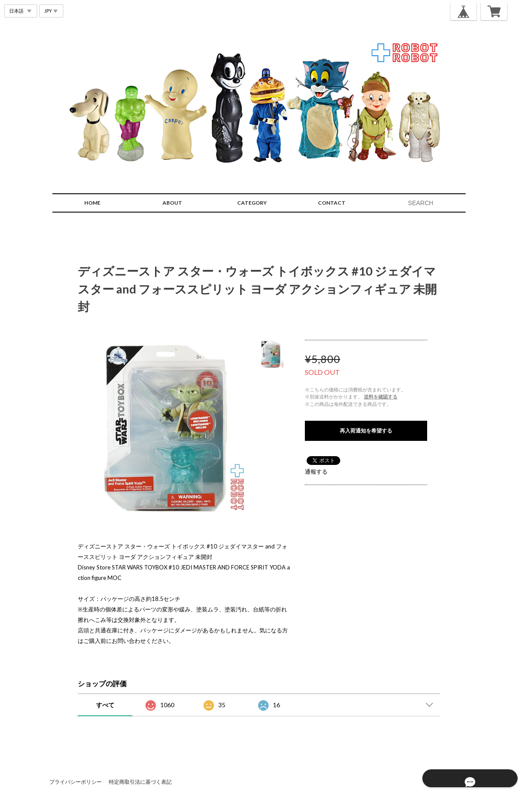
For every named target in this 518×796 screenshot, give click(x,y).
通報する (316, 471)
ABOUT (172, 202)
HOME (92, 202)
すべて (105, 705)
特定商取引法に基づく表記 (140, 782)
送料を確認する (380, 396)
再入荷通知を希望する (366, 430)
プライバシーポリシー (75, 782)
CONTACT (331, 202)
